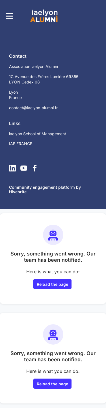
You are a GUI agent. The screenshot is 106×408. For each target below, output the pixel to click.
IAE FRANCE (20, 143)
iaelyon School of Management (37, 133)
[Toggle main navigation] (9, 16)
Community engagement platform (42, 187)
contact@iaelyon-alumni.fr (33, 107)
